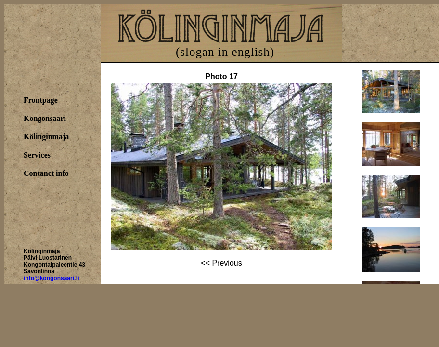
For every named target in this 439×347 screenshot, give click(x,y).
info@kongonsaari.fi (51, 278)
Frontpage (41, 100)
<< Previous (221, 263)
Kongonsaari (45, 118)
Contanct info (46, 173)
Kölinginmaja (46, 137)
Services (37, 155)
